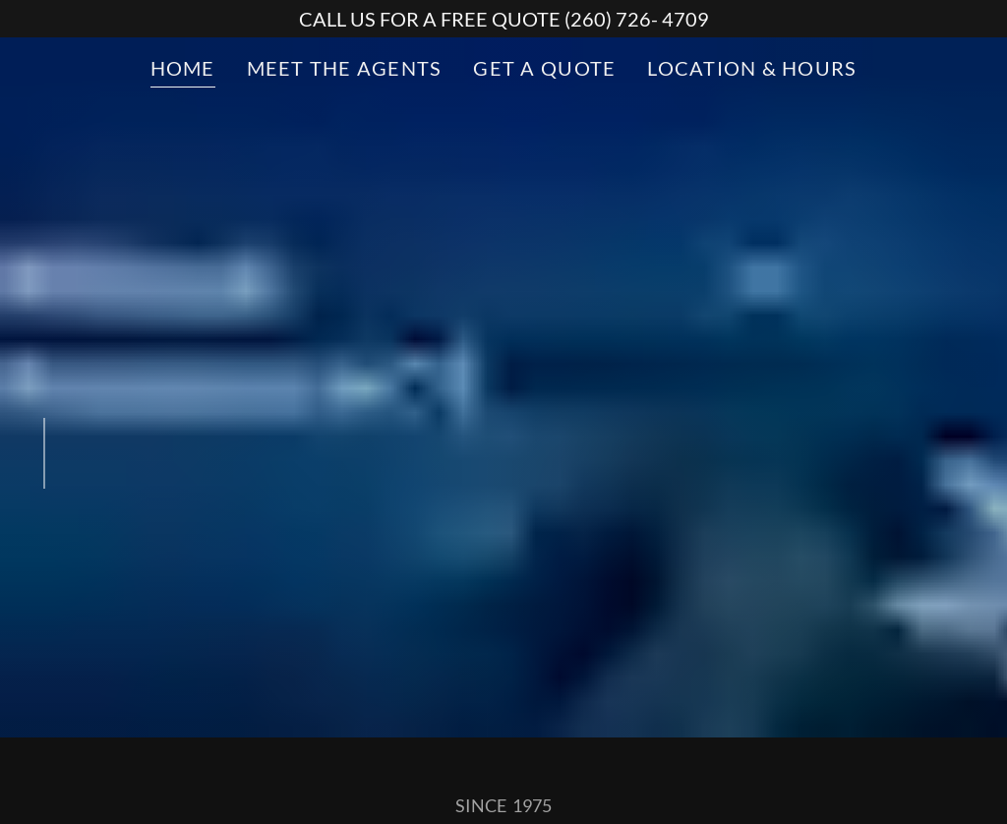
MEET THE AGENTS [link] (345, 68)
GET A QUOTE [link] (544, 68)
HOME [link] (182, 68)
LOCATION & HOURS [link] (752, 68)
